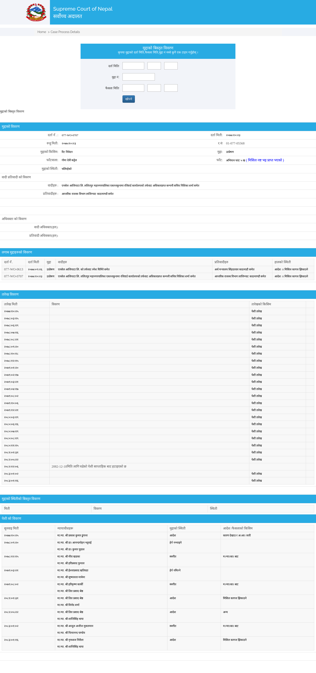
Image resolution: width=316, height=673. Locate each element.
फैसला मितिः (112, 88)
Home (42, 32)
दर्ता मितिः (113, 66)
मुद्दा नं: (115, 77)
